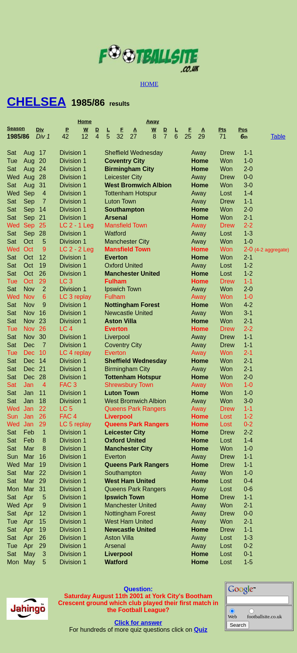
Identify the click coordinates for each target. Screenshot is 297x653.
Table (278, 136)
